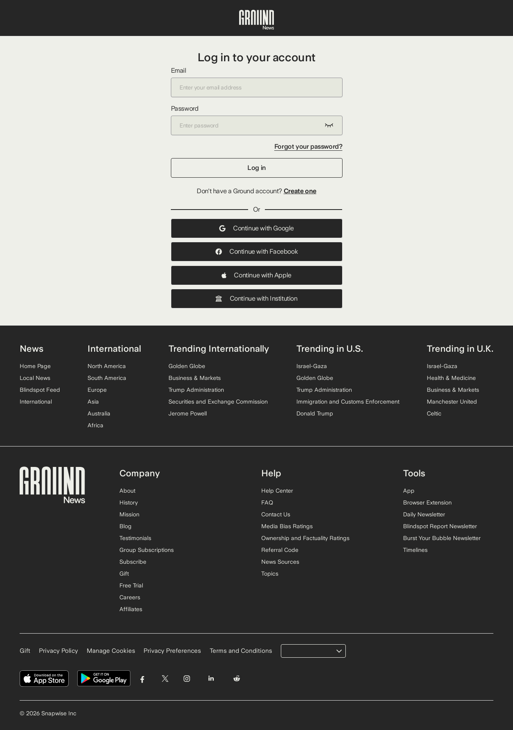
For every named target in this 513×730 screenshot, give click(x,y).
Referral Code (279, 550)
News (31, 348)
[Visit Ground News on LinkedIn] (211, 679)
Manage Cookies (111, 650)
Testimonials (135, 538)
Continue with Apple (256, 275)
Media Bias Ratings (287, 526)
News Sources (280, 561)
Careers (129, 597)
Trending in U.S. (329, 348)
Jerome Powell (187, 413)
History (128, 502)
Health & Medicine (451, 378)
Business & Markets (194, 378)
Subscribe (132, 561)
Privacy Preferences (172, 650)
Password (257, 120)
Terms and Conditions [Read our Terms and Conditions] (241, 650)
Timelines (415, 550)
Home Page (35, 366)
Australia (98, 413)
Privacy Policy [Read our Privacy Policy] (58, 650)
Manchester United (452, 401)
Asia (93, 401)
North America (106, 366)
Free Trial (131, 585)
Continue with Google (256, 228)
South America (106, 378)
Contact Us (275, 514)
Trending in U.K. (460, 348)
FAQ (267, 502)
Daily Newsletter (424, 514)
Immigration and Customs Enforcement (347, 401)
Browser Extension (427, 502)
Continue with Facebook (256, 251)
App (408, 490)
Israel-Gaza (311, 366)
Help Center (277, 490)
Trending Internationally (218, 348)
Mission (129, 514)
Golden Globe (186, 366)
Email (257, 82)
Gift (124, 573)
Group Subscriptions (146, 550)
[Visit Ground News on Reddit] (237, 679)
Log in (256, 168)
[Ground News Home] (256, 20)
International (36, 401)
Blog (125, 526)
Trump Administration (196, 389)
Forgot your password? (308, 146)
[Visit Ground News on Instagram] (186, 678)
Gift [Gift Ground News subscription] (25, 650)
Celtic (434, 413)
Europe (97, 389)
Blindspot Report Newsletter (440, 526)
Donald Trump (314, 413)
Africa (95, 425)
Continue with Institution (256, 298)
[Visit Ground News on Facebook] (142, 679)
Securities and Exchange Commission (218, 401)
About (127, 490)
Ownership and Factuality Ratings (305, 538)
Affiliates (130, 609)
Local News (35, 378)
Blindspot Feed (40, 389)
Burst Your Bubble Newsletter (442, 538)
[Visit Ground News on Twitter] (165, 678)
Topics (269, 573)
